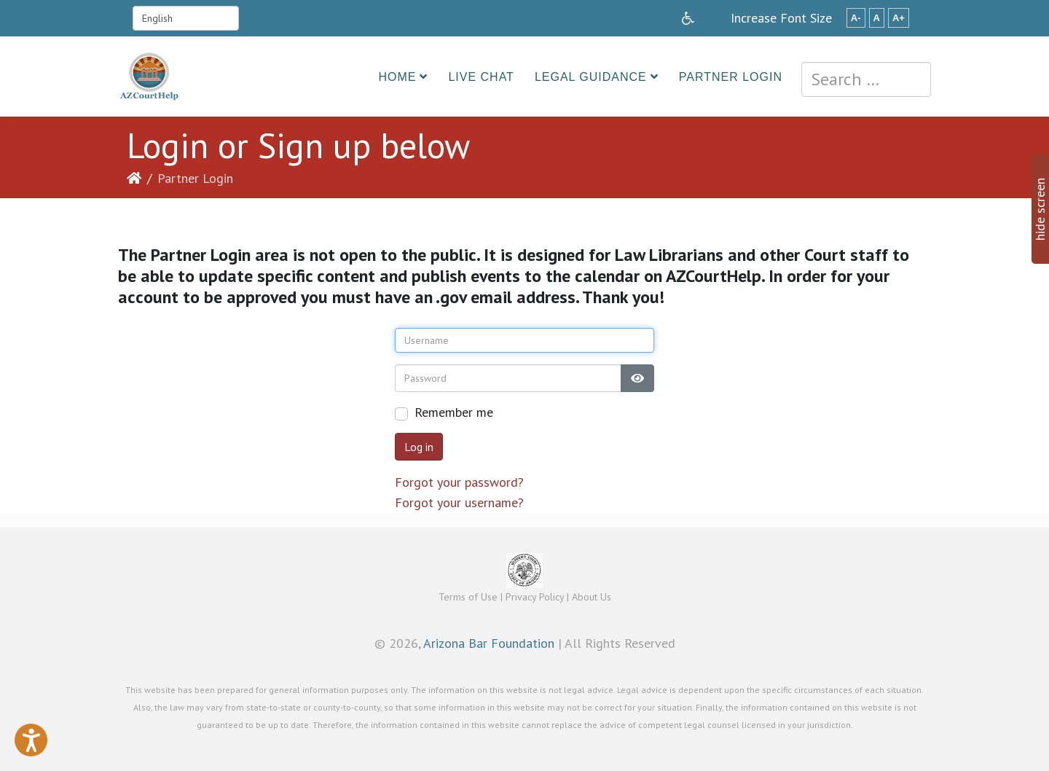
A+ (898, 17)
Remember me (454, 412)
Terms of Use (468, 596)
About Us (591, 596)
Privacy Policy (535, 596)
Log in (418, 446)
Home (397, 77)
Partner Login (730, 77)
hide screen (1040, 209)
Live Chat (481, 77)
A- (856, 17)
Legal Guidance (591, 77)
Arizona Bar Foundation (488, 643)
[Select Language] (186, 18)
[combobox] (866, 79)
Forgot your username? (459, 502)
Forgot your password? (459, 482)
